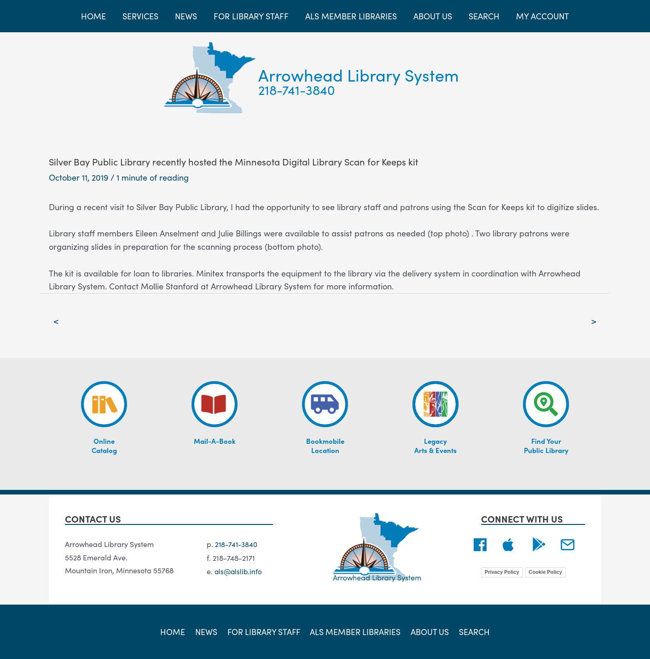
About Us (429, 631)
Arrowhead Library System (358, 74)
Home (175, 631)
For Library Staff (264, 631)
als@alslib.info (239, 571)
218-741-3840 (296, 89)
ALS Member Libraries (355, 631)
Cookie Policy (545, 572)
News (207, 631)
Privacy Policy (502, 572)
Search (472, 631)
